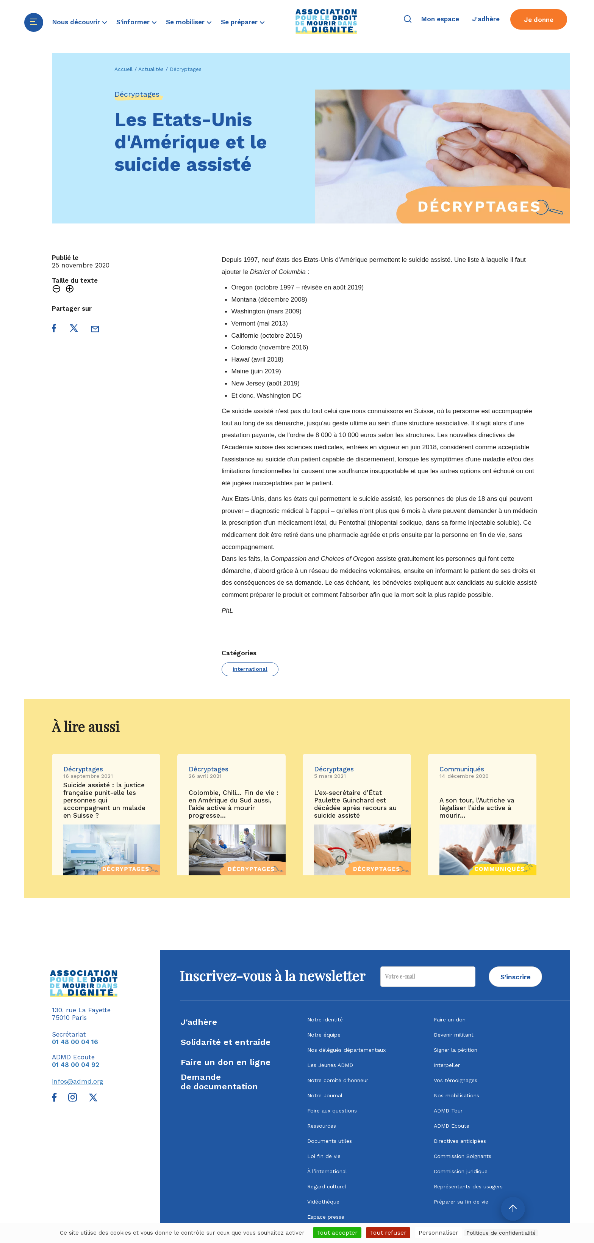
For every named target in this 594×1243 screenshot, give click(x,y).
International (250, 669)
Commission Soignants (462, 1156)
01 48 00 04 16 (75, 1042)
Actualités (151, 69)
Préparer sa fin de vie (461, 1202)
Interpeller (447, 1065)
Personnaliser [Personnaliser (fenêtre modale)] (438, 1232)
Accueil (123, 69)
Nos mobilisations (456, 1095)
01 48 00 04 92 (75, 1064)
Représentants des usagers (468, 1186)
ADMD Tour (448, 1111)
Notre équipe (324, 1035)
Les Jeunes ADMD (330, 1065)
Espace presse (325, 1217)
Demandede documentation (219, 1081)
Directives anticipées (460, 1141)
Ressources (321, 1126)
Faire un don (450, 1019)
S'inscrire (515, 977)
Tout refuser (388, 1232)
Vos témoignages (455, 1080)
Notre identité (325, 1019)
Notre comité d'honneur (337, 1080)
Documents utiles (329, 1141)
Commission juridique (461, 1171)
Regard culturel (326, 1186)
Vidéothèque (323, 1202)
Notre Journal (324, 1095)
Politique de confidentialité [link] (501, 1233)
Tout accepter (337, 1232)
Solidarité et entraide (225, 1042)
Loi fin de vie (324, 1156)
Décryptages (186, 69)
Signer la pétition (455, 1050)
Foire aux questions (332, 1111)
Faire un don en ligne (225, 1062)
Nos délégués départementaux (346, 1050)
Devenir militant (454, 1035)
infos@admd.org (77, 1081)
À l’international (327, 1171)
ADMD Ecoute (451, 1126)
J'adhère (199, 1022)
